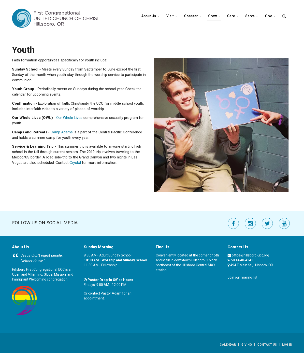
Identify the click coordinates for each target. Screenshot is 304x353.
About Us (148, 16)
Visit (170, 16)
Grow (212, 16)
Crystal (75, 162)
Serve (250, 16)
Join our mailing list (242, 277)
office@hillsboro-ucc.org (250, 255)
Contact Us (267, 344)
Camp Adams (62, 132)
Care (231, 16)
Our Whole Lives (69, 117)
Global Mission (55, 274)
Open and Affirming (27, 274)
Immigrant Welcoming (29, 279)
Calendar (228, 344)
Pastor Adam (111, 293)
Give (268, 16)
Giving (246, 344)
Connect (191, 16)
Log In (287, 344)
